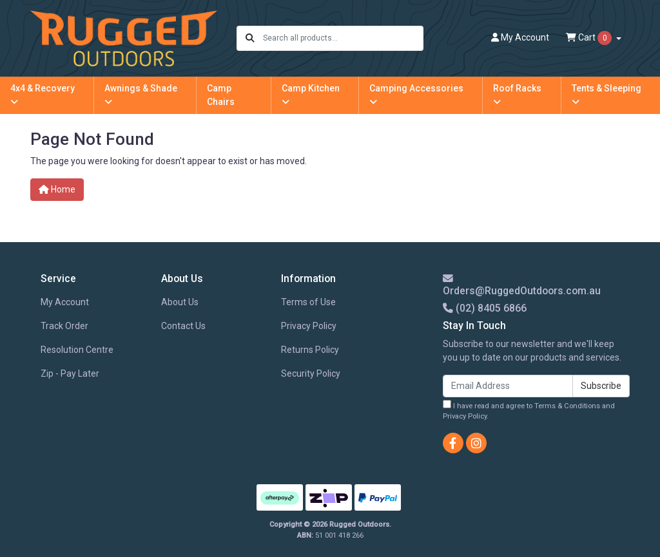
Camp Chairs (221, 95)
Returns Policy (310, 350)
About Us (180, 302)
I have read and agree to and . (529, 410)
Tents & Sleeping (606, 94)
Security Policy (310, 373)
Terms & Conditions (567, 406)
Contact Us (183, 326)
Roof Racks (517, 94)
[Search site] (250, 38)
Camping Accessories (416, 94)
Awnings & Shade (140, 94)
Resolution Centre (77, 350)
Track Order (64, 326)
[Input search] (342, 38)
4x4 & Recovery (42, 94)
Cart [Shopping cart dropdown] (590, 38)
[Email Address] (508, 386)
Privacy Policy (308, 326)
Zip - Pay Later (70, 373)
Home (57, 189)
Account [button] (520, 37)
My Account (65, 302)
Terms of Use (308, 302)
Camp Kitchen (311, 94)
